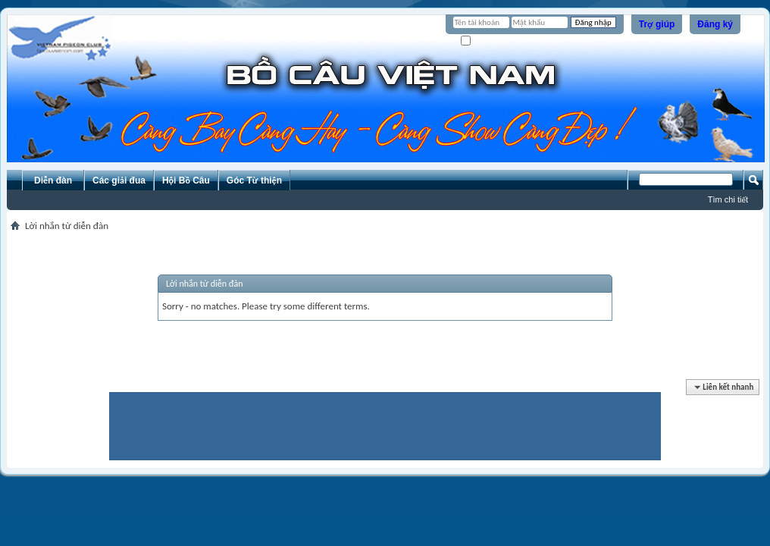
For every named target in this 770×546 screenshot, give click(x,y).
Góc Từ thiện (254, 180)
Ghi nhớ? (482, 41)
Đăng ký (715, 24)
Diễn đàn (53, 180)
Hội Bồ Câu (186, 180)
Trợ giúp (657, 24)
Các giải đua (119, 180)
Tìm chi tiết (728, 199)
